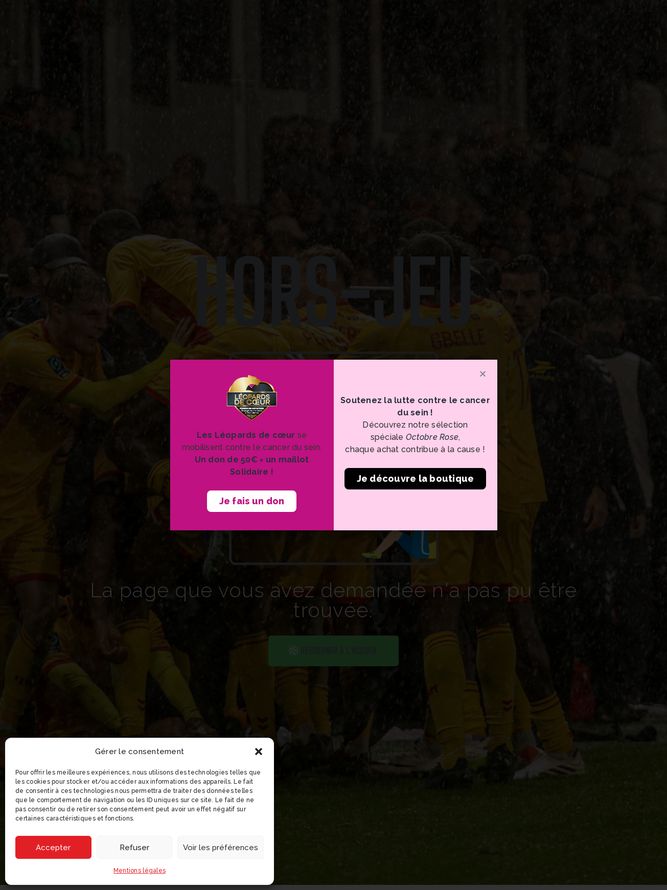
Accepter (53, 847)
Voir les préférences (220, 847)
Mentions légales (139, 870)
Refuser (134, 847)
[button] (259, 751)
